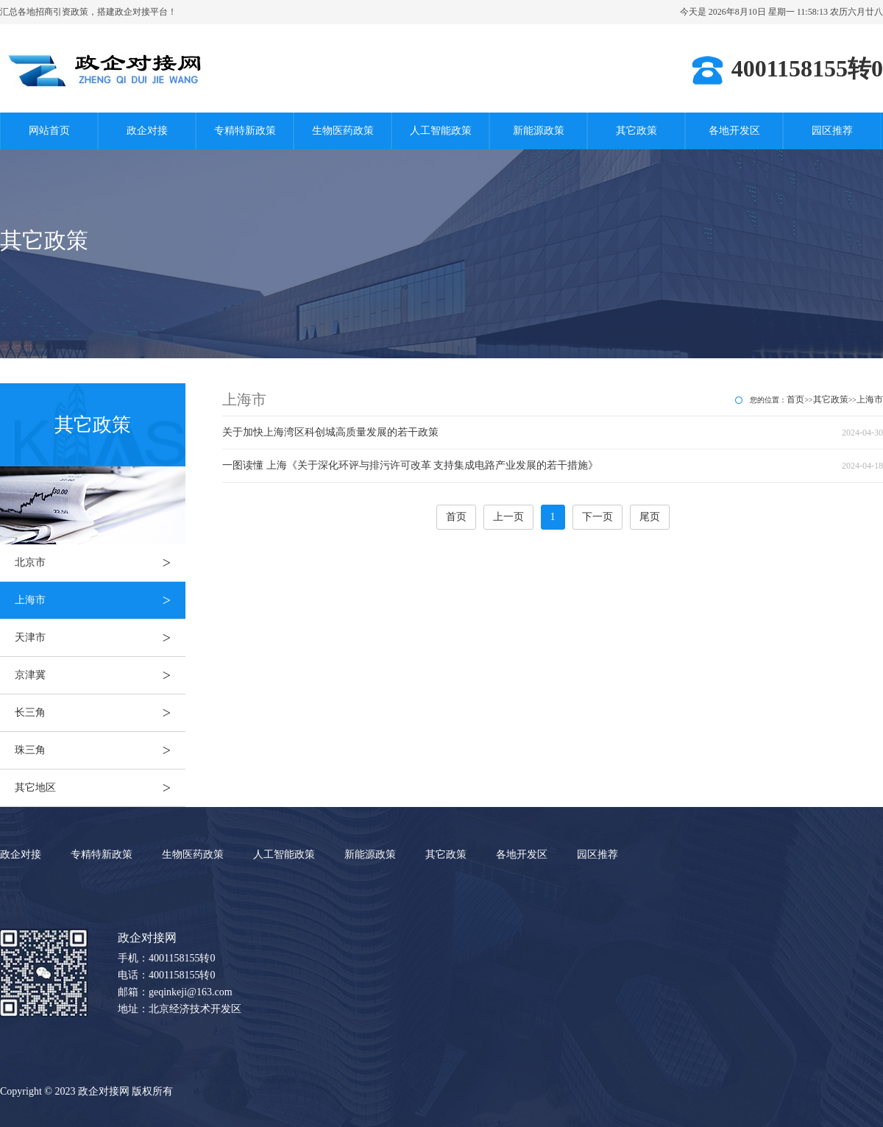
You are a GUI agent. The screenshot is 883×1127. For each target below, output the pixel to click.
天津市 (100, 637)
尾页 (649, 516)
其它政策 (636, 130)
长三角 (100, 712)
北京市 (100, 562)
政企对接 (147, 130)
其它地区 (100, 787)
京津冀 (100, 675)
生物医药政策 (343, 130)
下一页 (597, 516)
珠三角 (100, 750)
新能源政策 (538, 130)
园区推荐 (832, 130)
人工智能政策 (441, 130)
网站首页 (49, 130)
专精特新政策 (245, 130)
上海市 (100, 600)
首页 (795, 399)
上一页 (508, 516)
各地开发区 (734, 130)
